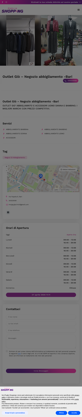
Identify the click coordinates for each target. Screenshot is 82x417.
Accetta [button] (74, 413)
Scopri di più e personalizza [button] (15, 413)
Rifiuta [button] (61, 413)
